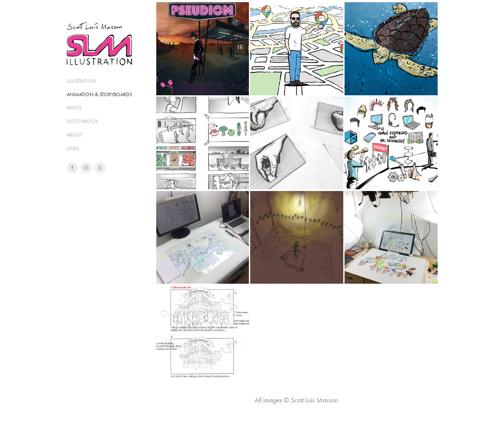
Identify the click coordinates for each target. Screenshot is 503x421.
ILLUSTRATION (81, 81)
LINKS (73, 149)
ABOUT (74, 135)
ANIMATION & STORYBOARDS (99, 94)
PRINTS (74, 108)
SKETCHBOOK (82, 121)
